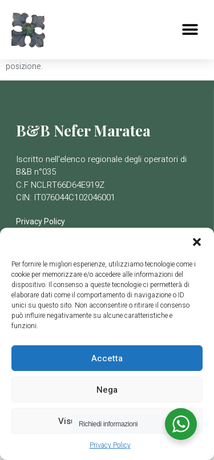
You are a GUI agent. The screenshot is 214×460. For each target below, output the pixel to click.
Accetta (107, 358)
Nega (107, 390)
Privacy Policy (110, 445)
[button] (197, 242)
